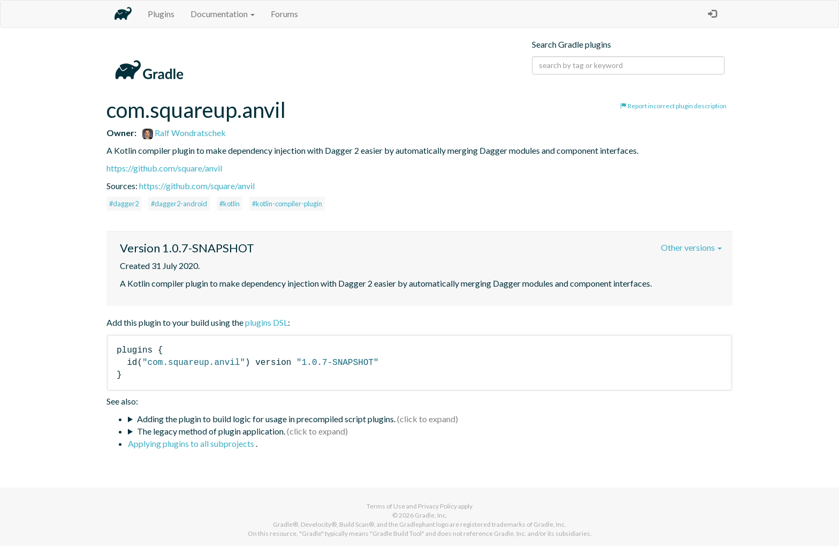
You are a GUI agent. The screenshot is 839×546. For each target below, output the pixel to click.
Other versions (691, 247)
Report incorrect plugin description (673, 106)
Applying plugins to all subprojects (192, 443)
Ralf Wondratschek (184, 133)
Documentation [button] (222, 14)
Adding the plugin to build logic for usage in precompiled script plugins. (266, 419)
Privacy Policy (437, 506)
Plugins (161, 14)
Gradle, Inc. (431, 515)
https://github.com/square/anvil (164, 168)
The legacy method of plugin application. (211, 431)
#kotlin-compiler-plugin (287, 203)
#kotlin (229, 203)
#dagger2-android (179, 203)
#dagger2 (124, 203)
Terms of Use (386, 506)
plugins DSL (266, 322)
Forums (284, 14)
